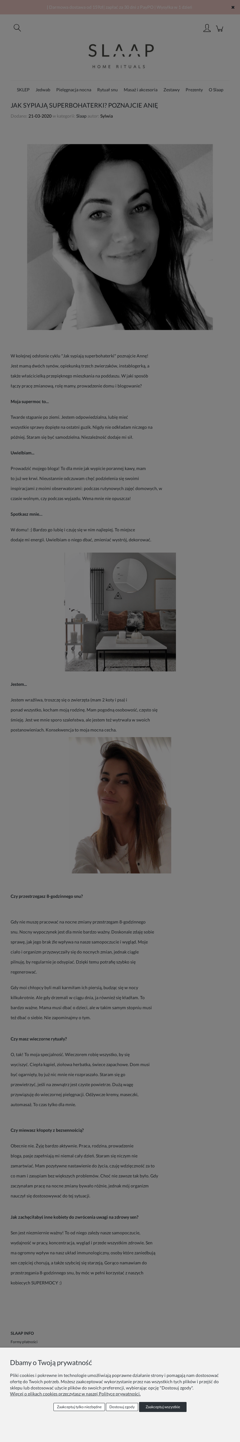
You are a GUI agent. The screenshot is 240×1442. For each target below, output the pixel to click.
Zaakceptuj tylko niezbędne (79, 1406)
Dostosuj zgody (122, 1406)
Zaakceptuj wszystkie (163, 1406)
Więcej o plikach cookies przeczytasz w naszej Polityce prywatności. (75, 1393)
